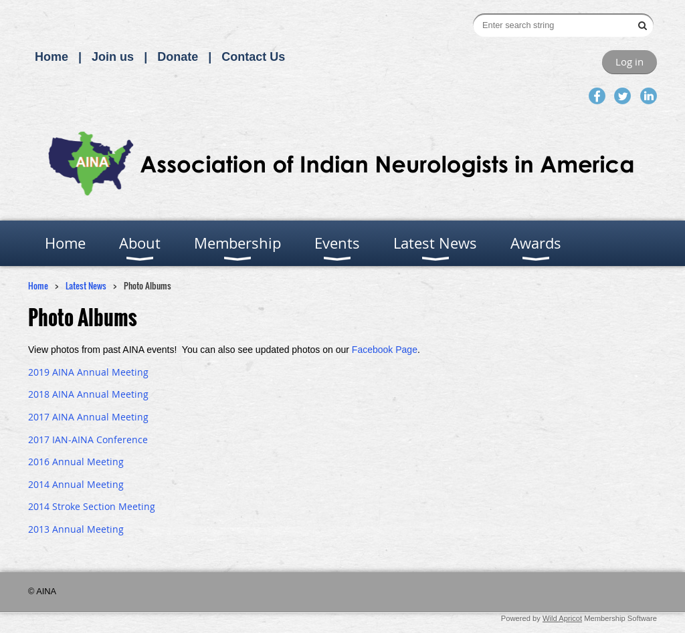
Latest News (86, 285)
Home (51, 57)
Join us (113, 57)
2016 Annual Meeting (76, 461)
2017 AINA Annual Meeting (88, 416)
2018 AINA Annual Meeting (88, 394)
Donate (177, 57)
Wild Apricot (562, 618)
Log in (629, 61)
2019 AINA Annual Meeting (88, 372)
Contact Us (253, 57)
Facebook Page (384, 349)
